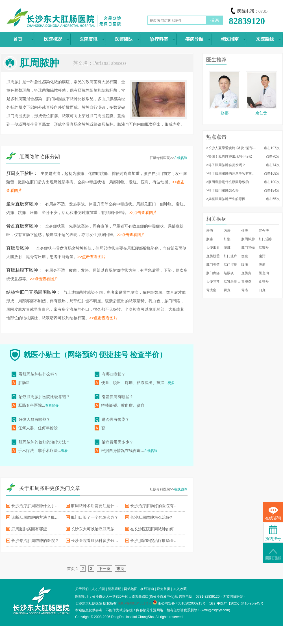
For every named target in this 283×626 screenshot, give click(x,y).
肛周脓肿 (248, 239)
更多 (171, 383)
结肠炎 (229, 273)
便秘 (244, 256)
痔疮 (209, 231)
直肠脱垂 (213, 256)
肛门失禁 (213, 265)
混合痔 (264, 231)
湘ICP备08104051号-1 (135, 603)
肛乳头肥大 (232, 282)
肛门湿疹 (265, 239)
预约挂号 (273, 533)
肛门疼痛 (213, 273)
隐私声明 (114, 589)
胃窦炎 (246, 282)
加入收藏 (180, 589)
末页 (120, 568)
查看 (64, 451)
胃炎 (227, 290)
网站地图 (131, 589)
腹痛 (262, 265)
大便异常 (213, 282)
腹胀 (244, 265)
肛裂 (227, 239)
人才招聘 (98, 589)
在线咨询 (181, 158)
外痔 (244, 231)
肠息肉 (264, 273)
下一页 (104, 568)
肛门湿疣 (230, 265)
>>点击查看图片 (143, 212)
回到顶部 (273, 554)
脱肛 (227, 248)
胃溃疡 (211, 290)
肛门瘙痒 (230, 256)
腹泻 (262, 256)
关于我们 (82, 589)
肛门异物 (248, 248)
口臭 (262, 290)
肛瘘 (209, 239)
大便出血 (213, 248)
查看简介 (52, 406)
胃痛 (244, 290)
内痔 (227, 231)
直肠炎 (246, 273)
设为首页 (163, 589)
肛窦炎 (264, 248)
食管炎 (264, 282)
